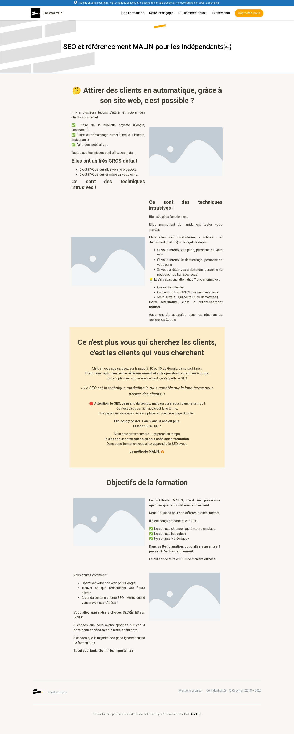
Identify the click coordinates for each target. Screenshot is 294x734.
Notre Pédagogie (161, 13)
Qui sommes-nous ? (192, 13)
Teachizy (196, 714)
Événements (221, 13)
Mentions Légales (190, 690)
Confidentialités (216, 690)
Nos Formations (132, 13)
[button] (249, 13)
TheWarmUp (52, 13)
